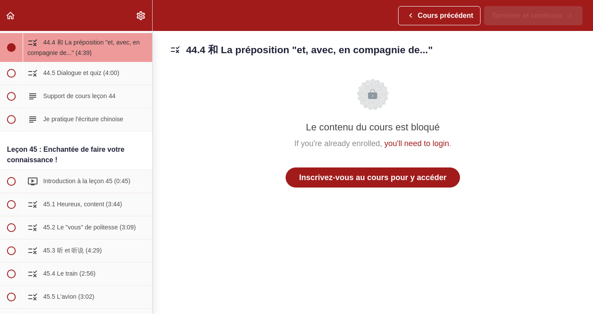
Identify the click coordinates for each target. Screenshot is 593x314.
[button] (11, 15)
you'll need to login (417, 143)
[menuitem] (141, 15)
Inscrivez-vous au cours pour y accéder (372, 177)
